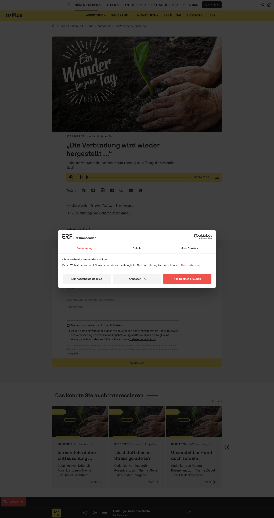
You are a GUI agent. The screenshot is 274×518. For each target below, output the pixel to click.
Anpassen (137, 278)
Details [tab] (137, 248)
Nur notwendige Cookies (86, 278)
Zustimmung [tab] (85, 248)
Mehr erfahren (190, 265)
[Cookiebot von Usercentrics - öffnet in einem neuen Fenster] (196, 236)
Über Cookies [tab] (189, 248)
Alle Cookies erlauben (187, 278)
